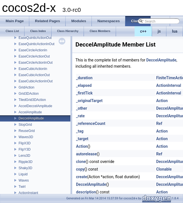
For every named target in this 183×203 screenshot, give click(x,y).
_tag (79, 131)
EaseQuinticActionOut (35, 38)
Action (162, 100)
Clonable (164, 169)
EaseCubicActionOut (34, 75)
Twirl (22, 187)
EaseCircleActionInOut (36, 63)
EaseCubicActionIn (33, 69)
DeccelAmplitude (31, 118)
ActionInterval (168, 85)
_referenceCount (90, 123)
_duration (84, 78)
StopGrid (25, 125)
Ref (159, 123)
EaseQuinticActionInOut (36, 44)
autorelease (86, 154)
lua (174, 31)
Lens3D (24, 156)
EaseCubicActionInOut (36, 81)
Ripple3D (25, 162)
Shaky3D (25, 168)
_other (81, 108)
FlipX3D (25, 143)
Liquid (23, 174)
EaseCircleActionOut (34, 56)
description (86, 192)
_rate (80, 116)
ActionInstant (28, 193)
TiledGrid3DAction (32, 100)
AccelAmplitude (30, 112)
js (159, 31)
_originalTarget (89, 100)
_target (82, 138)
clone (81, 161)
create (81, 177)
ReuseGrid (27, 131)
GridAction (26, 87)
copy (80, 169)
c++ (143, 31)
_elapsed (84, 85)
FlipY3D (25, 149)
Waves (24, 180)
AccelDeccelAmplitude (35, 106)
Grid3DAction (29, 94)
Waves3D (26, 137)
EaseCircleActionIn (33, 50)
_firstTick (84, 93)
